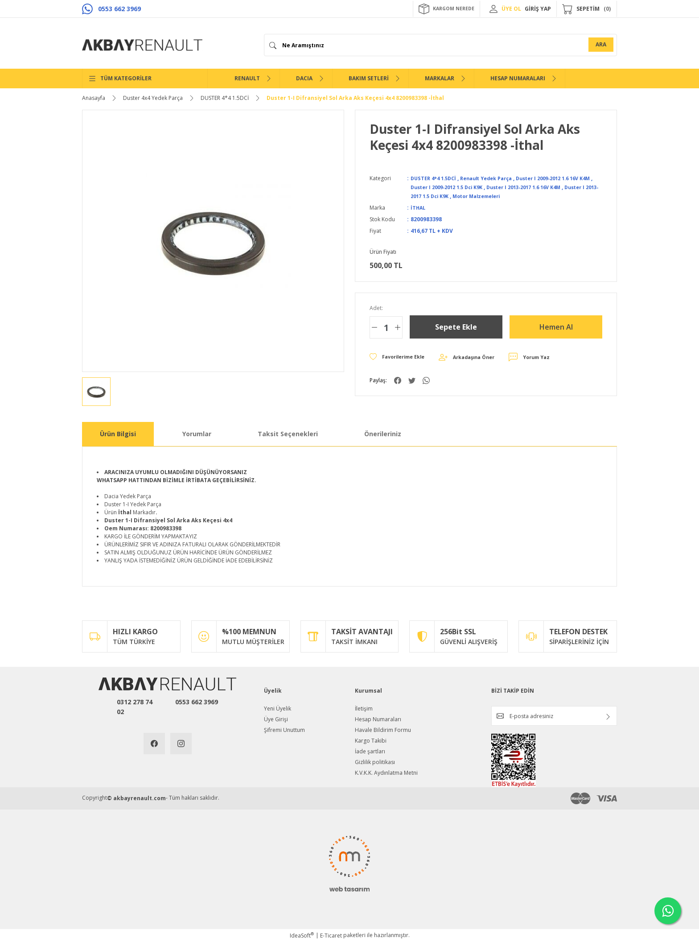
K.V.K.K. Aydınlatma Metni (386, 773)
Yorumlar (196, 434)
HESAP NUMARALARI (517, 78)
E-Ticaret (331, 935)
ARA (601, 44)
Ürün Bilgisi (118, 434)
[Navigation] (145, 78)
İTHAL (419, 207)
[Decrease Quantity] (374, 327)
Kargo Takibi (371, 740)
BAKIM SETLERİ (369, 78)
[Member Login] (493, 9)
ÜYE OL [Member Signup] (511, 8)
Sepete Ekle (456, 327)
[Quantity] (386, 327)
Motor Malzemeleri (524, 196)
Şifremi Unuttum (284, 730)
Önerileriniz (382, 434)
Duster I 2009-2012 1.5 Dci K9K (467, 187)
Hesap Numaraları (378, 719)
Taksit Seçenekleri (288, 434)
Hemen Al (556, 327)
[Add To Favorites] (401, 357)
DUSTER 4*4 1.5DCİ (436, 178)
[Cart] (586, 9)
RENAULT (247, 78)
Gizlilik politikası (375, 762)
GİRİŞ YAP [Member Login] (538, 8)
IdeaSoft (302, 935)
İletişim (364, 708)
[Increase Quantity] (397, 327)
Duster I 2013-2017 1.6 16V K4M (555, 187)
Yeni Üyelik (277, 708)
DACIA (304, 78)
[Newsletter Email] (554, 716)
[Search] (440, 45)
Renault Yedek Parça (495, 178)
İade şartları (370, 751)
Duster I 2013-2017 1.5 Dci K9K (452, 196)
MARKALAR (439, 78)
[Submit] (608, 716)
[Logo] (142, 45)
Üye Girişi (276, 719)
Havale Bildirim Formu (383, 730)
